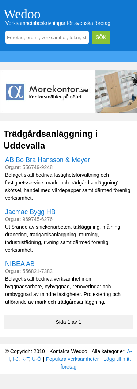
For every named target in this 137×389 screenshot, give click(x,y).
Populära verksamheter (72, 359)
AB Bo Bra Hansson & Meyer (47, 160)
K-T (25, 359)
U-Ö (36, 359)
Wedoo (22, 14)
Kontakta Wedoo (68, 351)
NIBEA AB (20, 264)
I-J (16, 359)
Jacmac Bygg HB (30, 212)
